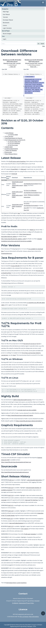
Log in (4, 39)
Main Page (6, 11)
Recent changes (7, 33)
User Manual (6, 14)
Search (42, 43)
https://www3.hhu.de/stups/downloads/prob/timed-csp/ (16, 461)
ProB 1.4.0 (10, 509)
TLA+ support (24, 527)
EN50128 (14, 173)
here (14, 355)
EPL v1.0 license (24, 615)
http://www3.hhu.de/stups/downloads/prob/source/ (15, 471)
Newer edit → (34, 66)
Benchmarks (6, 22)
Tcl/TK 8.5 (26, 203)
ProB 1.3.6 (10, 517)
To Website (15, 601)
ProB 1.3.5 (10, 525)
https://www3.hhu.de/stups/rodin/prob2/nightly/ (29, 420)
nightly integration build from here (22, 399)
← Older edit (12, 66)
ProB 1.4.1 (10, 504)
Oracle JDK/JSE (15, 266)
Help (43, 46)
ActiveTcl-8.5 (10, 369)
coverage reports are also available (26, 409)
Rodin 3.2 (32, 229)
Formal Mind (14, 169)
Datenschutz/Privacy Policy (26, 601)
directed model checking (32, 486)
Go (38, 43)
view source (13, 61)
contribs (18, 63)
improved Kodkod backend (16, 522)
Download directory (6, 253)
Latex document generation (34, 478)
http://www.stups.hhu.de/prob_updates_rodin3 (13, 239)
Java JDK (26, 208)
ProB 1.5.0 (10, 494)
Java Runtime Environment (31, 205)
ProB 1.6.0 (10, 486)
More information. (34, 615)
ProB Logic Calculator (30, 532)
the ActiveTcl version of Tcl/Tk (31, 343)
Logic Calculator (7, 28)
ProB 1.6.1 (11, 478)
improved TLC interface (31, 498)
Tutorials (5, 17)
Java (19, 213)
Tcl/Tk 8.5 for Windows (30, 190)
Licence (5, 25)
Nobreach (23, 169)
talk (14, 63)
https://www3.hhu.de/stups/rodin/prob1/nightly (20, 414)
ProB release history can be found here (16, 581)
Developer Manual (8, 20)
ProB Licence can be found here (17, 161)
